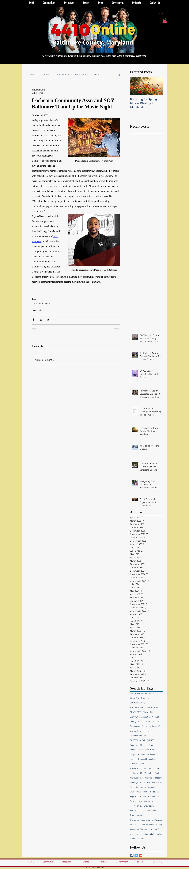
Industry (133, 764)
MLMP (143, 773)
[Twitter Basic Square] (136, 855)
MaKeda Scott (153, 773)
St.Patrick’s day (137, 811)
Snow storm (149, 806)
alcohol (133, 839)
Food (141, 750)
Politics (47, 74)
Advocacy (153, 693)
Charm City (148, 712)
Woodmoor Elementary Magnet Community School (146, 829)
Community (37, 310)
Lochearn (134, 773)
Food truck (149, 750)
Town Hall (134, 825)
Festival (133, 750)
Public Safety (81, 74)
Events (97, 74)
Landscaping (153, 768)
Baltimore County (137, 703)
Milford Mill (145, 782)
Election (143, 745)
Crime (147, 722)
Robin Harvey (136, 806)
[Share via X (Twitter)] (40, 319)
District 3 (156, 726)
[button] (164, 20)
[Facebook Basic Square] (131, 855)
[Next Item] (158, 86)
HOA (143, 754)
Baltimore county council (141, 707)
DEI (153, 722)
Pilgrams (134, 796)
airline (159, 834)
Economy (134, 745)
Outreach (151, 787)
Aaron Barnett (141, 693)
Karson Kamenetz (138, 768)
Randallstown (154, 796)
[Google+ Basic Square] (140, 855)
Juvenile (143, 764)
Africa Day (134, 698)
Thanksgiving (136, 815)
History (133, 759)
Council (155, 717)
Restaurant (148, 801)
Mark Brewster (136, 778)
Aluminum (145, 698)
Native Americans (138, 787)
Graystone (134, 754)
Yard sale (134, 834)
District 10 (146, 726)
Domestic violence (138, 735)
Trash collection (147, 825)
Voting (159, 825)
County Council (136, 722)
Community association (140, 717)
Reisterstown (136, 801)
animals (141, 839)
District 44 (144, 731)
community (37, 303)
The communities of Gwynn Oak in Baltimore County (146, 820)
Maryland (149, 778)
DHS (159, 722)
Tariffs (154, 811)
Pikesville (154, 792)
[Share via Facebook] (33, 319)
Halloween (151, 754)
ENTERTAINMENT (137, 740)
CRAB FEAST (135, 712)
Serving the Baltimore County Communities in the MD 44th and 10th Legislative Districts (94, 55)
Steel (147, 811)
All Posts (33, 74)
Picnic (145, 792)
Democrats (135, 726)
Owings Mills (135, 792)
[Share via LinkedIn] (47, 319)
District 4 (134, 731)
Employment (63, 74)
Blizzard (157, 707)
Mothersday (157, 782)
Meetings (134, 782)
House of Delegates (146, 759)
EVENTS (150, 740)
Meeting (158, 778)
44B (131, 693)
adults (152, 834)
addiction (144, 834)
